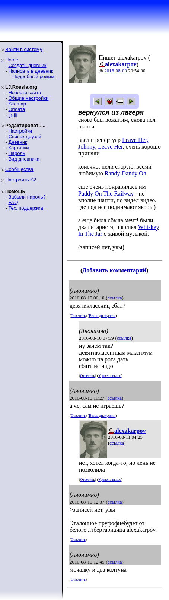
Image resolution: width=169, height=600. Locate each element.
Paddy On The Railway (106, 193)
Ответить (78, 316)
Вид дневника (23, 159)
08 (118, 70)
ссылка (115, 298)
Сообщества (19, 169)
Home (11, 60)
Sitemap (17, 104)
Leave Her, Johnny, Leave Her (113, 143)
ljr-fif (12, 115)
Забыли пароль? (26, 197)
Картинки (18, 147)
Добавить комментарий (114, 270)
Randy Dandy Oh (125, 173)
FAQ (13, 202)
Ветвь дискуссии (102, 316)
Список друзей (24, 136)
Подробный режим (33, 76)
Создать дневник (27, 65)
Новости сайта (24, 92)
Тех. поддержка (25, 208)
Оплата (16, 109)
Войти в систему (23, 49)
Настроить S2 (20, 179)
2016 (109, 70)
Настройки (20, 131)
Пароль (16, 153)
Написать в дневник (30, 71)
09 (124, 70)
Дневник (17, 142)
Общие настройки (28, 98)
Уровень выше (109, 376)
